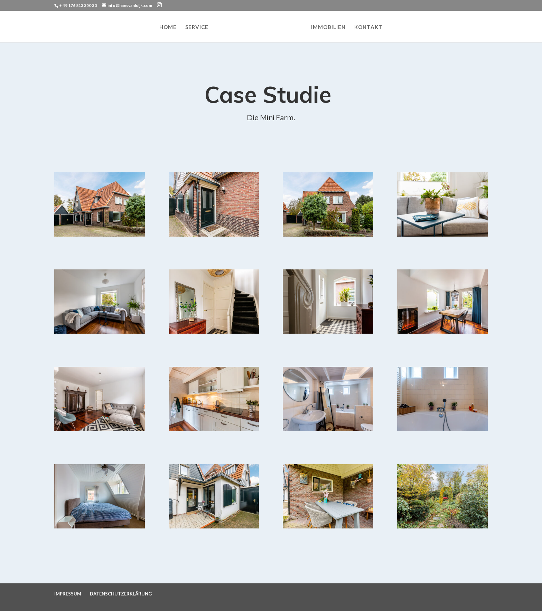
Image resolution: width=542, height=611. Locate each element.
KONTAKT (368, 27)
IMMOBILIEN (328, 27)
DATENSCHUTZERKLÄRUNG (121, 593)
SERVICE (196, 27)
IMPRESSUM (67, 593)
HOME (168, 27)
